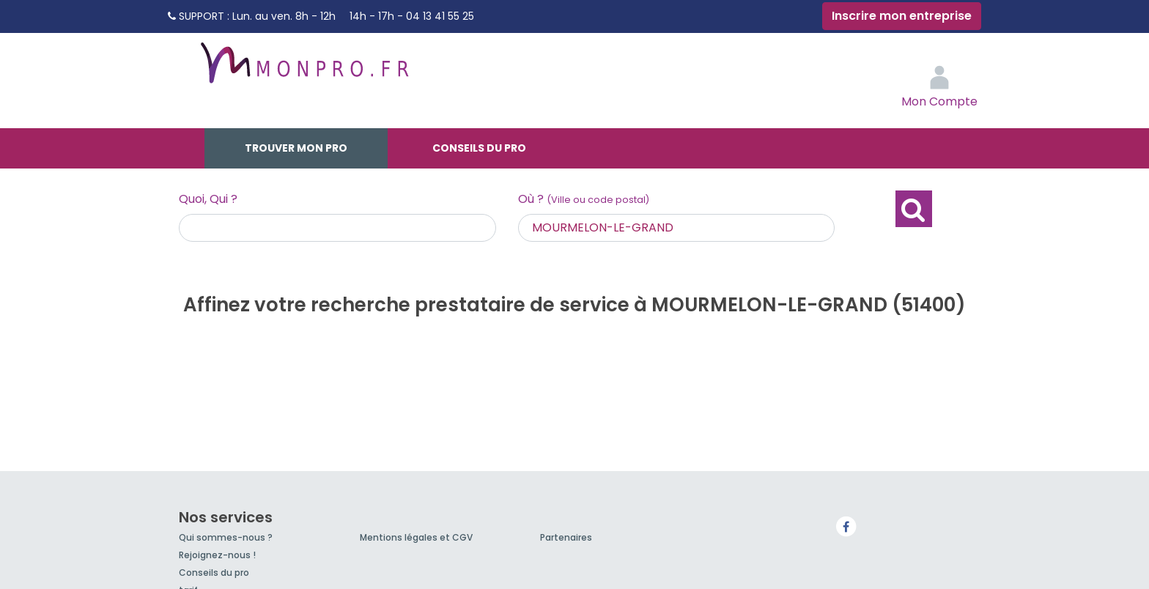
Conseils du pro (479, 148)
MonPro (303, 69)
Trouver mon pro (296, 148)
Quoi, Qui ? (208, 198)
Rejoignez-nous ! (217, 555)
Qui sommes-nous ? (226, 537)
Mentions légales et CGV (416, 537)
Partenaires (566, 537)
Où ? (583, 198)
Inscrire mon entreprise (902, 15)
